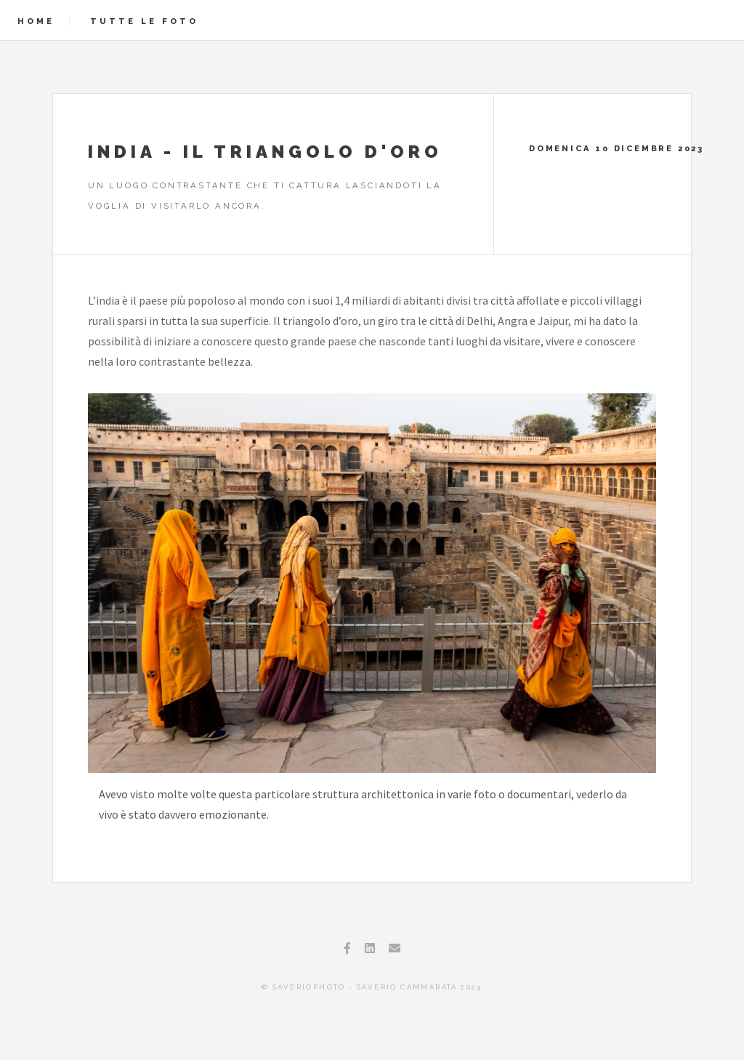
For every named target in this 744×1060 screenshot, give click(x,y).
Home (35, 21)
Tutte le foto (144, 21)
